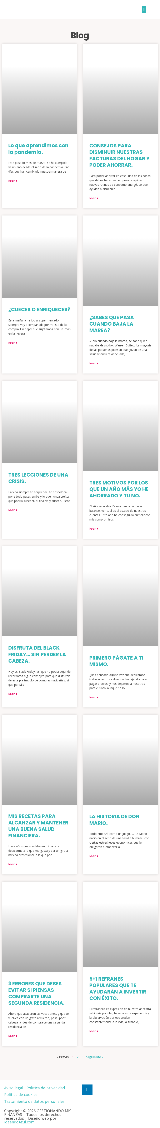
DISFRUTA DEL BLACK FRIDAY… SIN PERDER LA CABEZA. (37, 654)
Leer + (12, 181)
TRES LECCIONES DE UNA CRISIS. (38, 478)
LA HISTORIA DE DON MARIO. (114, 819)
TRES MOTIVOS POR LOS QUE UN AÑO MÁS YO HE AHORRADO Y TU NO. (119, 489)
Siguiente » (95, 1057)
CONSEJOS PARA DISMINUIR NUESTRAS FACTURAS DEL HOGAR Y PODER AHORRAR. (119, 155)
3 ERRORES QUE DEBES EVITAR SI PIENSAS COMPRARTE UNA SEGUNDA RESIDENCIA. (36, 993)
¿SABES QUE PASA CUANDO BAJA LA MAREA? (111, 324)
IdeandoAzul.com (19, 1121)
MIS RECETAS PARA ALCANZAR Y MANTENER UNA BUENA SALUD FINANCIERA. (38, 826)
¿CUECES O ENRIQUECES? (39, 309)
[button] (144, 9)
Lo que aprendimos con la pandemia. (38, 148)
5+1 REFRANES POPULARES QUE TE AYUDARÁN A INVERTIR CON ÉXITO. (117, 988)
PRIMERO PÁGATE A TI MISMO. (116, 661)
